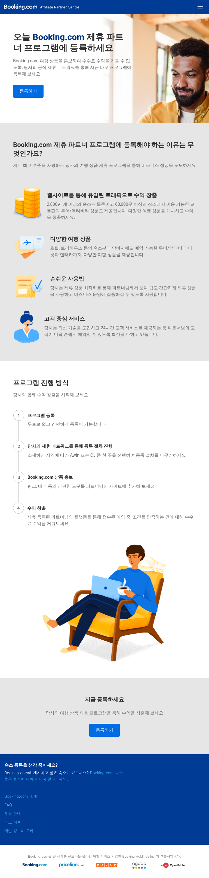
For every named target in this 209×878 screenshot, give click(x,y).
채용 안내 (12, 813)
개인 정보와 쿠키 (18, 830)
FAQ (8, 805)
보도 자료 (12, 822)
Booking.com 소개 (20, 796)
